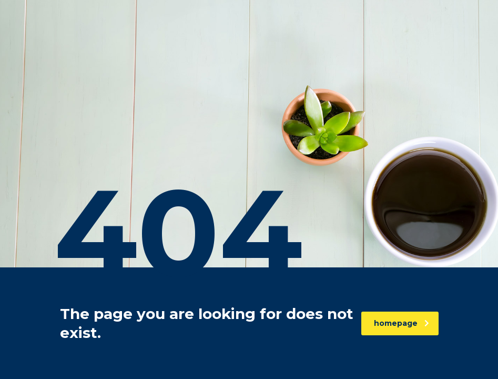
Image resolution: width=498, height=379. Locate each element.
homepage (401, 323)
